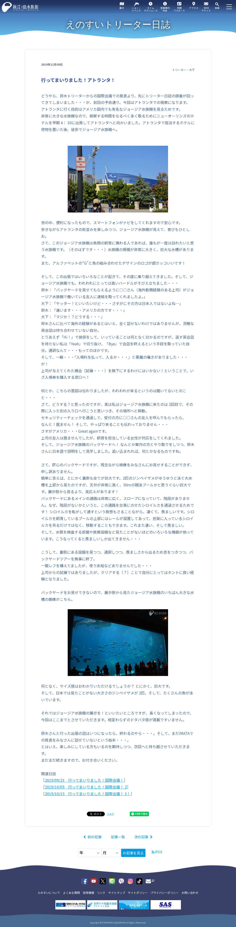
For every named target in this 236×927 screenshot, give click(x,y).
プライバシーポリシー (165, 893)
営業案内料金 (165, 9)
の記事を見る (133, 852)
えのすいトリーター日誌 (118, 24)
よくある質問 (71, 893)
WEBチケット (206, 9)
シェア (110, 813)
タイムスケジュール (151, 9)
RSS (158, 851)
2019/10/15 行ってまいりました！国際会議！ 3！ (87, 793)
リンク (101, 893)
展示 (122, 8)
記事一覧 (118, 836)
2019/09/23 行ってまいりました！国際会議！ (84, 780)
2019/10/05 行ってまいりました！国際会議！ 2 (86, 787)
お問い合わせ (190, 893)
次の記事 (141, 836)
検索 (217, 8)
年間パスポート (179, 9)
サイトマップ (116, 893)
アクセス (193, 8)
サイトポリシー (138, 893)
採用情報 (88, 893)
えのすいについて (49, 893)
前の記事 (95, 836)
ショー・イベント (136, 9)
